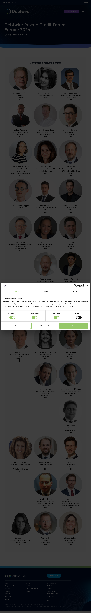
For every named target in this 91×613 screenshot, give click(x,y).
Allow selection (45, 326)
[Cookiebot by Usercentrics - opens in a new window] (75, 285)
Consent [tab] (16, 291)
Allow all (74, 326)
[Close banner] (87, 285)
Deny (17, 326)
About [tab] (75, 291)
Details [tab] (45, 291)
